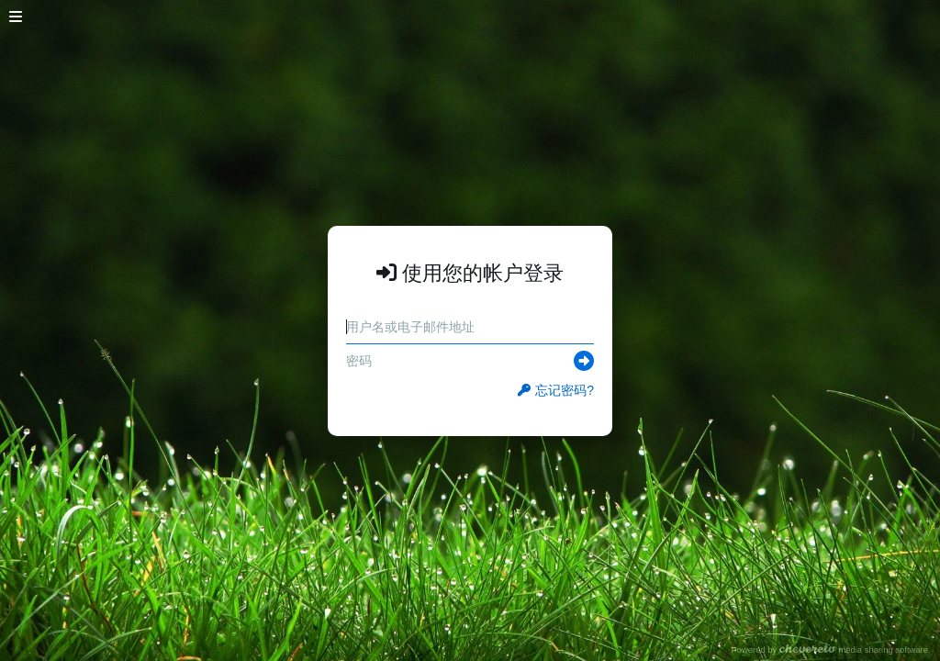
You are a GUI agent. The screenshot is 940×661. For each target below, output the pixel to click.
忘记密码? (556, 390)
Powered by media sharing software (829, 649)
